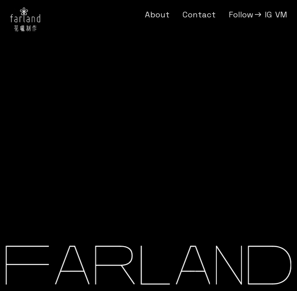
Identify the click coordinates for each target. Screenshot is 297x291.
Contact (199, 14)
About (157, 14)
